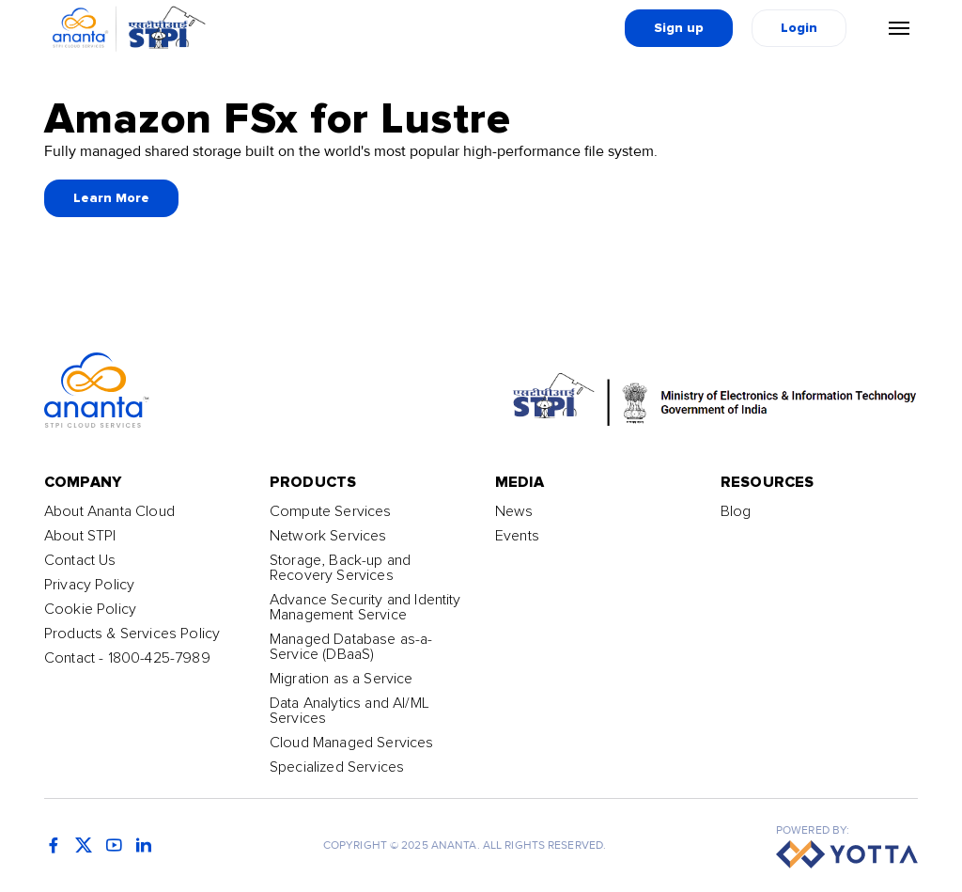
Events (517, 535)
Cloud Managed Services (352, 742)
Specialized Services (337, 767)
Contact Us (80, 560)
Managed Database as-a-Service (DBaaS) (351, 647)
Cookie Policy (90, 609)
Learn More (111, 198)
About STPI (80, 535)
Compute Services (331, 511)
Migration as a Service (341, 678)
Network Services (328, 535)
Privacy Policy (89, 584)
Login (799, 28)
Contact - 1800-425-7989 (127, 657)
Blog (736, 511)
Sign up (679, 28)
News (514, 511)
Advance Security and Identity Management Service (365, 607)
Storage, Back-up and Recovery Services (340, 568)
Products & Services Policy (132, 633)
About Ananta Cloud (109, 511)
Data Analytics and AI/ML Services (349, 711)
